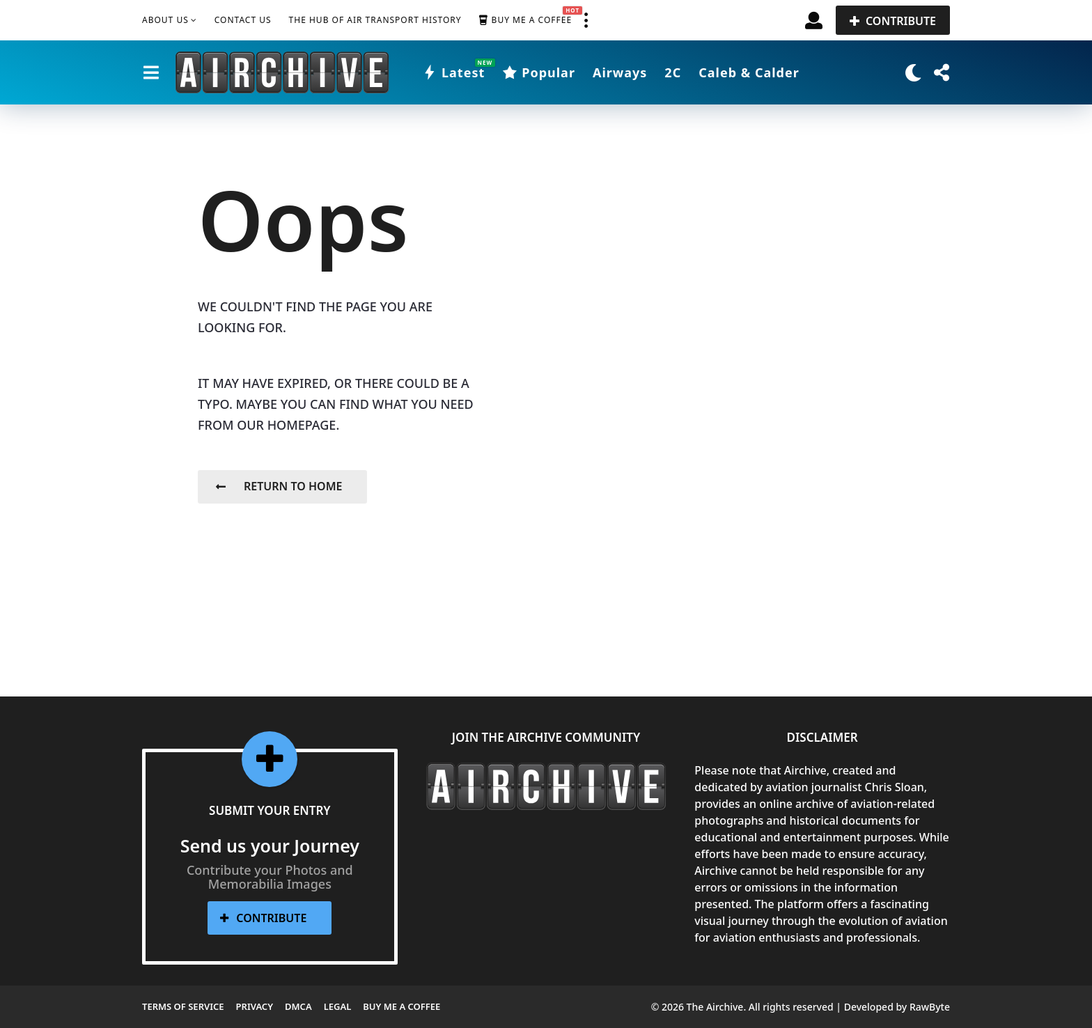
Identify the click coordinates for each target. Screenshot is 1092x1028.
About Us (165, 20)
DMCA (298, 1006)
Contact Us (243, 20)
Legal (338, 1006)
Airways (620, 72)
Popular (538, 72)
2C (672, 72)
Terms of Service (183, 1006)
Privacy (254, 1006)
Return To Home (279, 486)
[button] (586, 20)
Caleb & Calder (749, 72)
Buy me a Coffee (525, 20)
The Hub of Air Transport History (375, 20)
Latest (453, 72)
